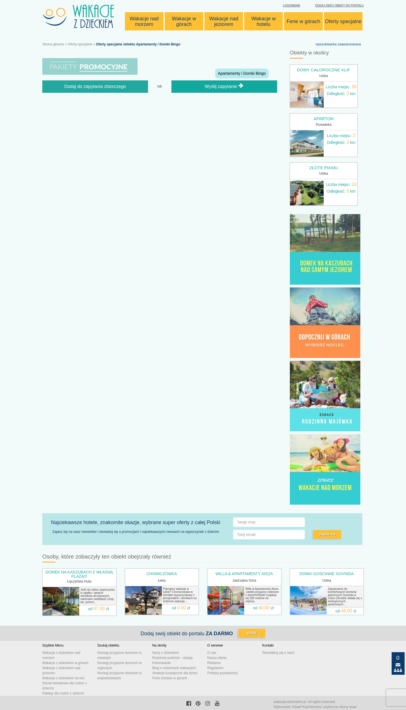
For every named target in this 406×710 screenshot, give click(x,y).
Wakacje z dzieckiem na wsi (63, 678)
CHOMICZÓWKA (161, 573)
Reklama (213, 663)
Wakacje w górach (184, 21)
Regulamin (215, 668)
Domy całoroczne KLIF (323, 69)
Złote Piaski (323, 167)
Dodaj (252, 633)
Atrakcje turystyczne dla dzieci (175, 673)
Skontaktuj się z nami (278, 653)
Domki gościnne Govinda (326, 573)
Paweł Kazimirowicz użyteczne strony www (324, 707)
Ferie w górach (303, 21)
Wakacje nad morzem (143, 21)
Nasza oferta (216, 658)
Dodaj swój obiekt (339, 5)
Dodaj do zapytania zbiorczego (95, 97)
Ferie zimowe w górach (169, 678)
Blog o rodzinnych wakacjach (174, 668)
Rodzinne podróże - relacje (172, 658)
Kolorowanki (161, 663)
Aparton (324, 118)
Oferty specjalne (343, 21)
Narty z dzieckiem (165, 653)
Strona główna (53, 44)
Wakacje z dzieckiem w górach (65, 663)
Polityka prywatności (222, 673)
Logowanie (291, 5)
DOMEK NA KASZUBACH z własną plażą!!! (79, 574)
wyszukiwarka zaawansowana (338, 44)
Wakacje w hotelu (263, 21)
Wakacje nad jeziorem (223, 21)
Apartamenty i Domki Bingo (242, 73)
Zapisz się (327, 534)
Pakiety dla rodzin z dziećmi (63, 693)
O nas (211, 653)
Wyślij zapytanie (224, 97)
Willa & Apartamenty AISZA (244, 573)
